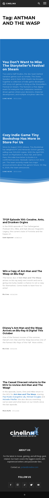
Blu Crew (6, 294)
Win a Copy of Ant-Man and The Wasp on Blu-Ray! (22, 272)
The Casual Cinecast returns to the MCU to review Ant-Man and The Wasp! (24, 385)
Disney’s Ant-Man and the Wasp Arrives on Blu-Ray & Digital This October (23, 331)
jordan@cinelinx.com (29, 467)
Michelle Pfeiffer (10, 399)
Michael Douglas (34, 397)
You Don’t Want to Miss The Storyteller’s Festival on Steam (23, 65)
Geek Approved (8, 237)
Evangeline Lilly (19, 397)
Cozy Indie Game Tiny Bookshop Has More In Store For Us (21, 138)
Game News (7, 98)
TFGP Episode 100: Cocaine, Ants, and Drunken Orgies (23, 221)
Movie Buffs (7, 410)
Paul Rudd (7, 397)
